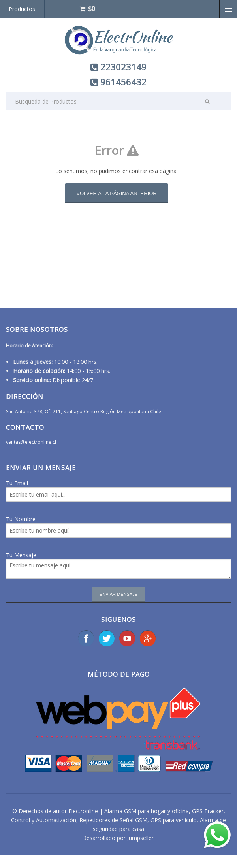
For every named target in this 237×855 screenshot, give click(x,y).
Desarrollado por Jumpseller (118, 838)
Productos (22, 9)
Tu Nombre (21, 519)
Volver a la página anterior (116, 193)
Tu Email (17, 483)
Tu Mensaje (21, 555)
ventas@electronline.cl (31, 442)
